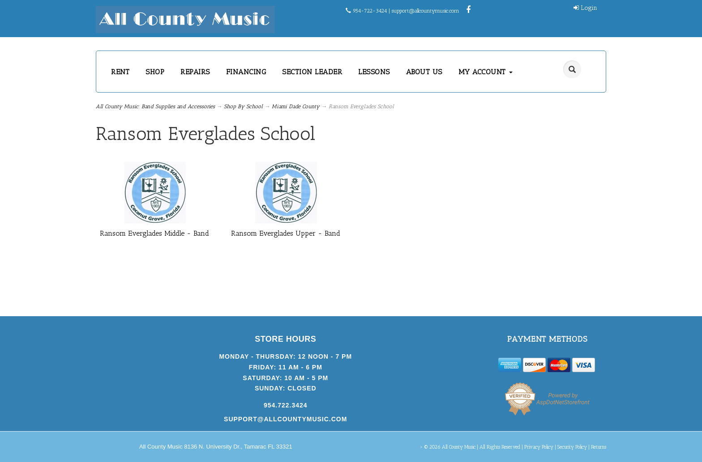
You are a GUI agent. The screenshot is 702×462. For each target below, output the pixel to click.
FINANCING (246, 72)
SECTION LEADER (312, 72)
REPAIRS (195, 72)
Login (585, 8)
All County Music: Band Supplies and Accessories (155, 106)
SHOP (155, 72)
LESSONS (374, 72)
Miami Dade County (296, 106)
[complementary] (637, 413)
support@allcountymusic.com (425, 11)
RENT (120, 72)
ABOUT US (424, 72)
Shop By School (243, 106)
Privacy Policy (538, 447)
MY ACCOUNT (485, 72)
